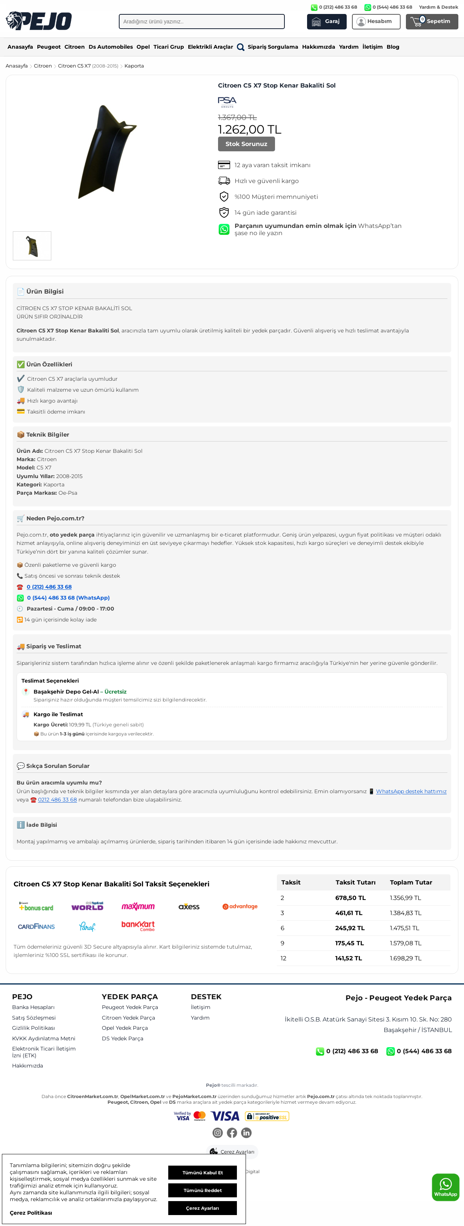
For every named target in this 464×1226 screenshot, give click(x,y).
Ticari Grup (169, 46)
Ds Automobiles (111, 46)
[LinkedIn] (246, 1134)
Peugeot (49, 46)
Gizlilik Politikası (33, 1028)
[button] (232, 1152)
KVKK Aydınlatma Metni (43, 1038)
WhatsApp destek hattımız (411, 791)
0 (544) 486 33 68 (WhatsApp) (68, 597)
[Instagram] (217, 1134)
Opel (143, 46)
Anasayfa (20, 46)
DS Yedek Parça (122, 1038)
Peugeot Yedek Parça (130, 1007)
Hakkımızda (318, 46)
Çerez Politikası (31, 1212)
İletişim (373, 46)
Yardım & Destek (438, 7)
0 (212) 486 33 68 (49, 586)
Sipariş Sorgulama (267, 46)
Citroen (75, 46)
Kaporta (134, 66)
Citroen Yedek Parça (128, 1018)
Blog (393, 46)
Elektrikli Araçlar (210, 46)
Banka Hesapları (33, 1007)
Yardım (349, 46)
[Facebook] (232, 1134)
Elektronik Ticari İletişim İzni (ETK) (44, 1052)
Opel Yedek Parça (125, 1028)
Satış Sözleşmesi (34, 1018)
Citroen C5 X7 (89, 66)
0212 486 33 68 (57, 799)
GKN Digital (246, 1171)
